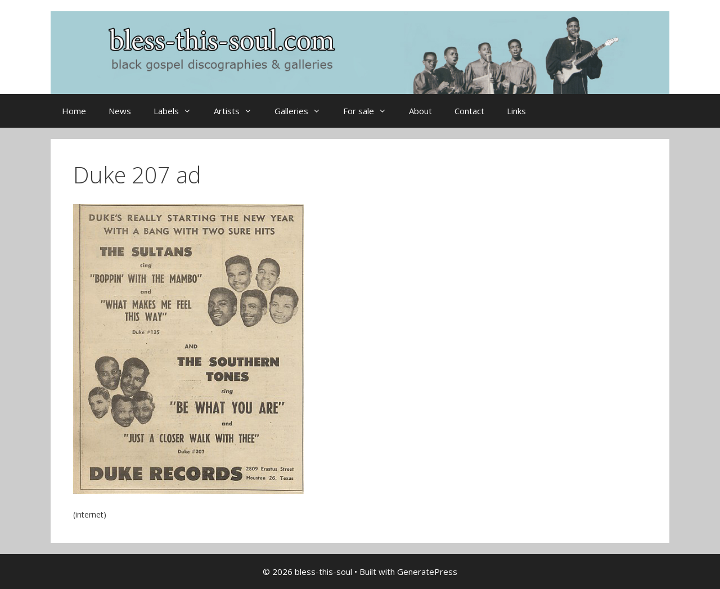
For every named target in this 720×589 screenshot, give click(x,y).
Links (516, 110)
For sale (370, 111)
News (120, 110)
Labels (178, 111)
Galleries (303, 111)
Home (74, 110)
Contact (469, 110)
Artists (238, 111)
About (420, 110)
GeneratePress (427, 571)
